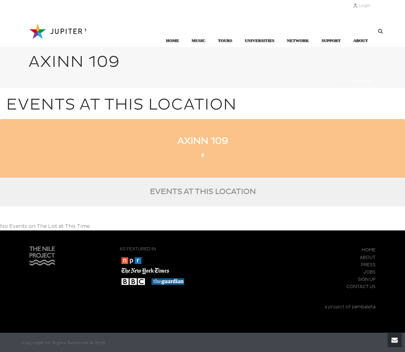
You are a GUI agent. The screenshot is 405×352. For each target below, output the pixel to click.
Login (361, 5)
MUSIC (198, 40)
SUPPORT (330, 40)
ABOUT (360, 40)
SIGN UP (367, 279)
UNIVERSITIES (259, 40)
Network (297, 40)
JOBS (370, 272)
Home (172, 40)
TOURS (225, 40)
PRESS (368, 264)
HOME (369, 250)
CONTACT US (361, 286)
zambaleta (364, 307)
